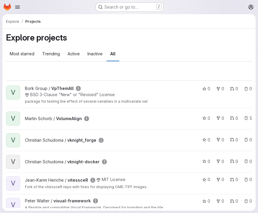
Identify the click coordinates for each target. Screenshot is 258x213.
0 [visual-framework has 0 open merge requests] (234, 201)
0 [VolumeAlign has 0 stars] (206, 118)
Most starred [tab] (22, 53)
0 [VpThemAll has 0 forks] (220, 88)
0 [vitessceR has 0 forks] (220, 179)
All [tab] (112, 53)
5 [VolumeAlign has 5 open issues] (248, 118)
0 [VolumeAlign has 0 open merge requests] (234, 118)
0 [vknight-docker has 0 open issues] (248, 161)
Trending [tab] (51, 53)
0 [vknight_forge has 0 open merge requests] (234, 139)
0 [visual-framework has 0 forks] (220, 201)
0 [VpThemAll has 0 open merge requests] (234, 88)
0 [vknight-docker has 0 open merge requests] (234, 161)
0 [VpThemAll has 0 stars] (206, 88)
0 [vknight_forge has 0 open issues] (248, 139)
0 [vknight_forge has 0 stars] (206, 139)
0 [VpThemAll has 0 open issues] (248, 88)
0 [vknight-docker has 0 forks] (220, 161)
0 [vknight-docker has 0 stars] (206, 161)
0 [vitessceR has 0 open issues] (248, 179)
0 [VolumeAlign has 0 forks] (220, 118)
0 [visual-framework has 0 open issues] (248, 201)
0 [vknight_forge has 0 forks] (220, 139)
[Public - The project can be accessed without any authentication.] (78, 88)
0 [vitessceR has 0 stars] (206, 179)
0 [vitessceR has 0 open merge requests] (234, 179)
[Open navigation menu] (17, 7)
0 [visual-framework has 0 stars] (206, 201)
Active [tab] (74, 53)
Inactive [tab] (95, 53)
